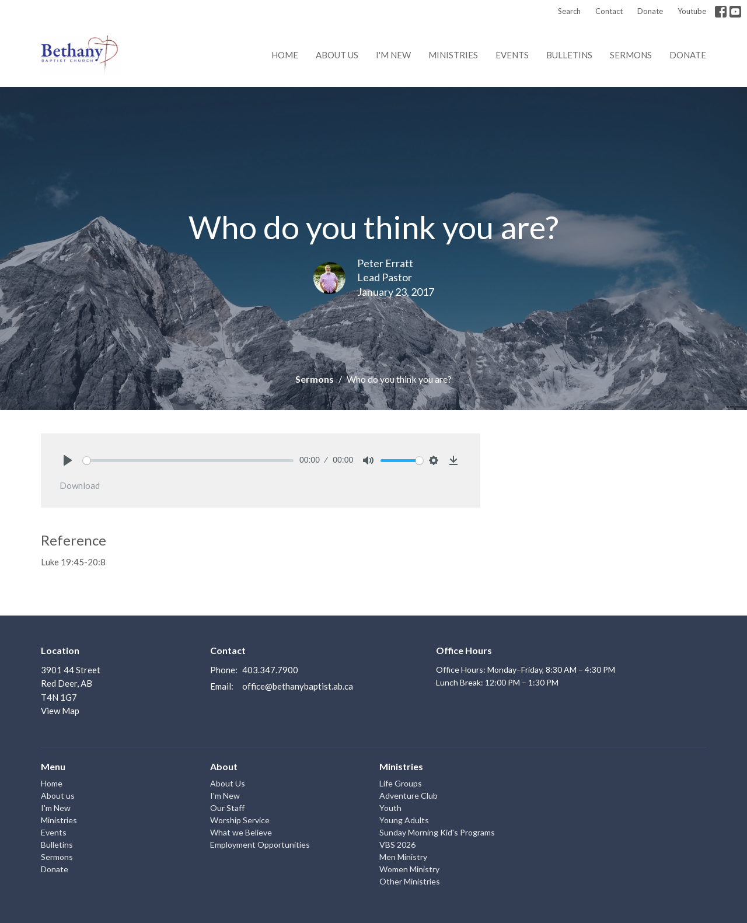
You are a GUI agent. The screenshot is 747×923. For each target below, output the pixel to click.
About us (337, 55)
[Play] (67, 460)
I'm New (393, 55)
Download (80, 485)
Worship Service (240, 820)
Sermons (631, 55)
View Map (60, 710)
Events (512, 55)
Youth (390, 808)
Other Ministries (409, 881)
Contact (609, 11)
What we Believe (241, 832)
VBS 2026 (397, 844)
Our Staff (227, 808)
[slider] (188, 460)
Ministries (453, 55)
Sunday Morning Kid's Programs (437, 832)
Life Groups (400, 783)
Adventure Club (408, 795)
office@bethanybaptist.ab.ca (297, 686)
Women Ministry (409, 869)
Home (284, 55)
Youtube (692, 11)
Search (569, 11)
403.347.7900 (270, 670)
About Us (227, 783)
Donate (650, 11)
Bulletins (569, 55)
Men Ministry (403, 857)
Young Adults (404, 820)
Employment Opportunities (260, 844)
